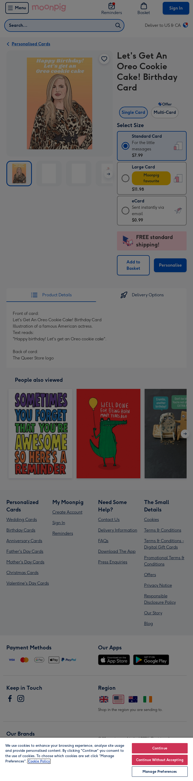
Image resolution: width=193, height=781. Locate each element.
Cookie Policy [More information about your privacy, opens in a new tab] (39, 761)
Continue (159, 748)
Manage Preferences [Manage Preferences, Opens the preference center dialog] (159, 772)
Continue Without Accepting (159, 760)
